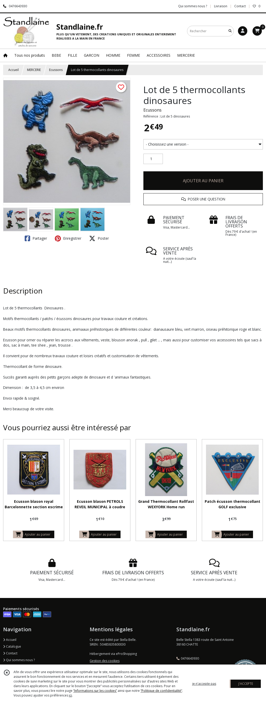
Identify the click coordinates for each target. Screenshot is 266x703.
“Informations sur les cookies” (95, 690)
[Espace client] (242, 31)
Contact (240, 6)
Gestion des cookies (104, 661)
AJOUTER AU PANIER (203, 181)
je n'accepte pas (204, 683)
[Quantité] (153, 159)
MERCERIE (34, 70)
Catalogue (12, 646)
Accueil (13, 70)
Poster (99, 238)
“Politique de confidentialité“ (161, 690)
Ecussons (56, 70)
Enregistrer (68, 238)
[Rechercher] (230, 31)
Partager (36, 238)
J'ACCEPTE (245, 683)
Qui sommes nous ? (19, 660)
